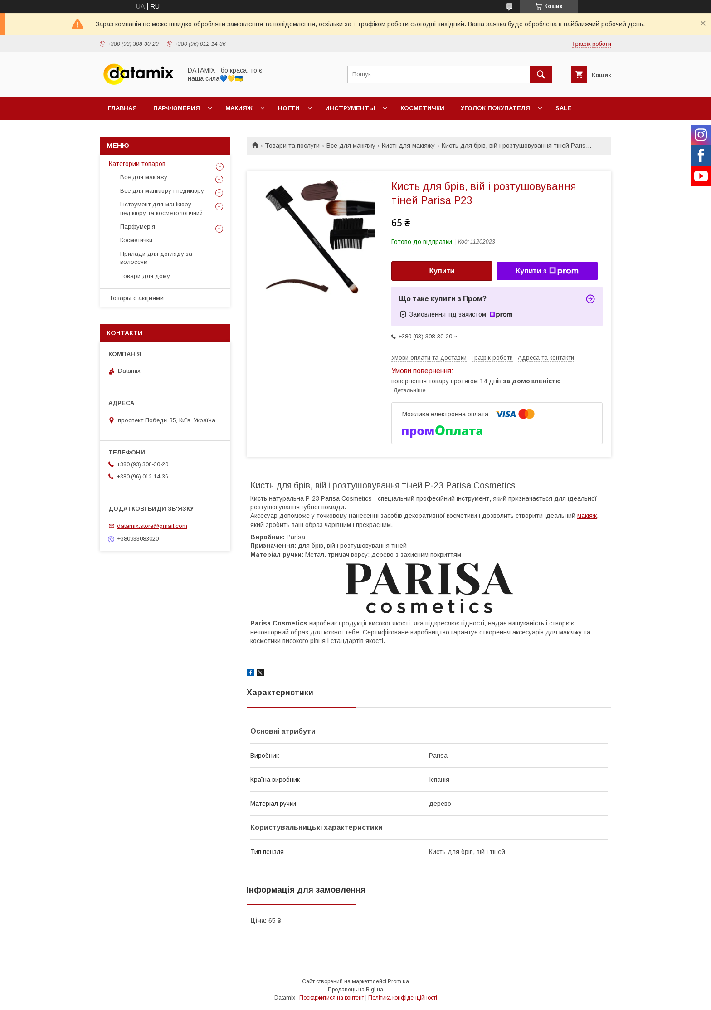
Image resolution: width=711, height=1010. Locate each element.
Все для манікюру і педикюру (162, 190)
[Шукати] (541, 74)
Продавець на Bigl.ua (355, 989)
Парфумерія (137, 226)
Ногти (289, 108)
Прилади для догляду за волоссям (156, 257)
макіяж (587, 515)
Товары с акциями (136, 298)
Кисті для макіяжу (408, 145)
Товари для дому (145, 276)
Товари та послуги (292, 145)
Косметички (422, 108)
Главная (122, 108)
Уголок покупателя (495, 108)
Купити (442, 271)
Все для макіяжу (350, 145)
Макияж (239, 108)
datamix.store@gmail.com (152, 525)
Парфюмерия (176, 108)
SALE (563, 108)
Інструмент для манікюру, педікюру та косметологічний (161, 208)
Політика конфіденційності (402, 998)
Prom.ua (398, 981)
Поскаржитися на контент (331, 998)
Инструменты (350, 108)
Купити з (547, 271)
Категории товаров (137, 163)
